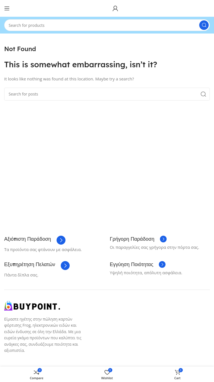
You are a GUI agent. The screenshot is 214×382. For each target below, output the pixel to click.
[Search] (107, 25)
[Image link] (32, 305)
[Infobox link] (34, 240)
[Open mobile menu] (7, 8)
